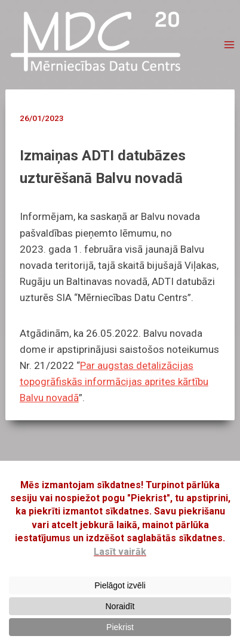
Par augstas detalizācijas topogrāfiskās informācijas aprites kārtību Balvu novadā (114, 381)
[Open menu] (229, 45)
